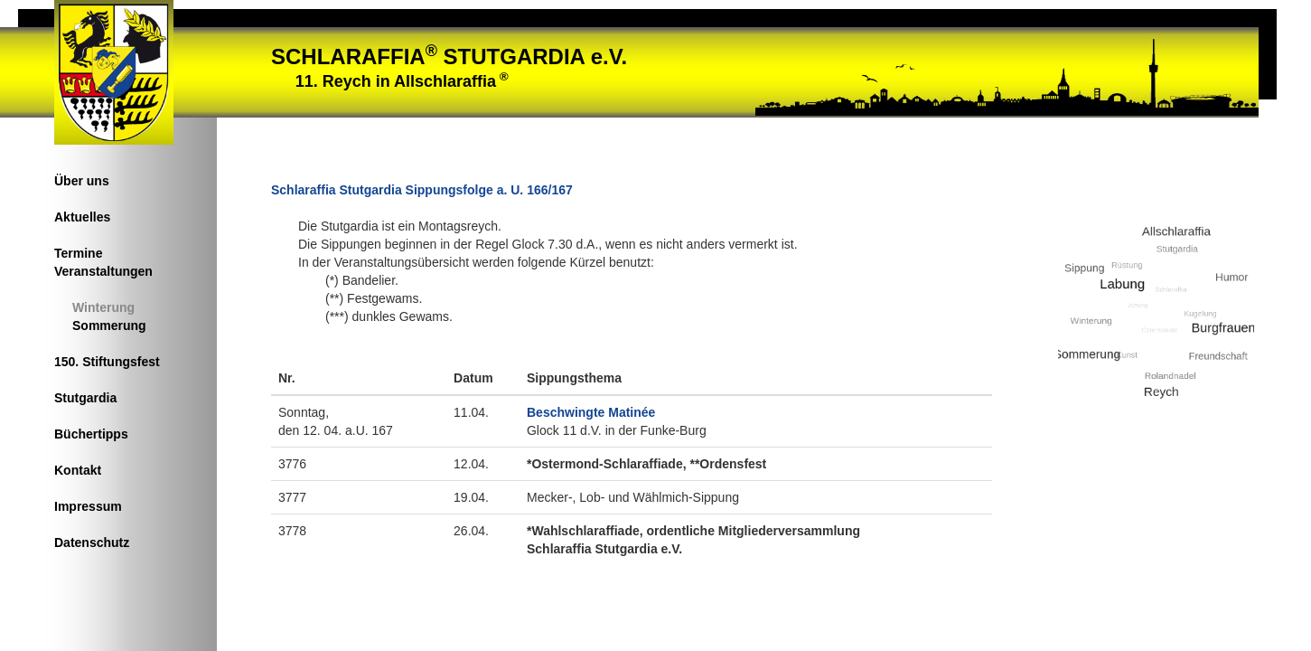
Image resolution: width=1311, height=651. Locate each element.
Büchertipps (91, 434)
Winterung (103, 307)
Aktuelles (82, 217)
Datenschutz (91, 542)
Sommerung (109, 325)
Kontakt (77, 470)
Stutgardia (85, 398)
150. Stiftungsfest (107, 361)
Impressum (88, 506)
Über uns (81, 181)
